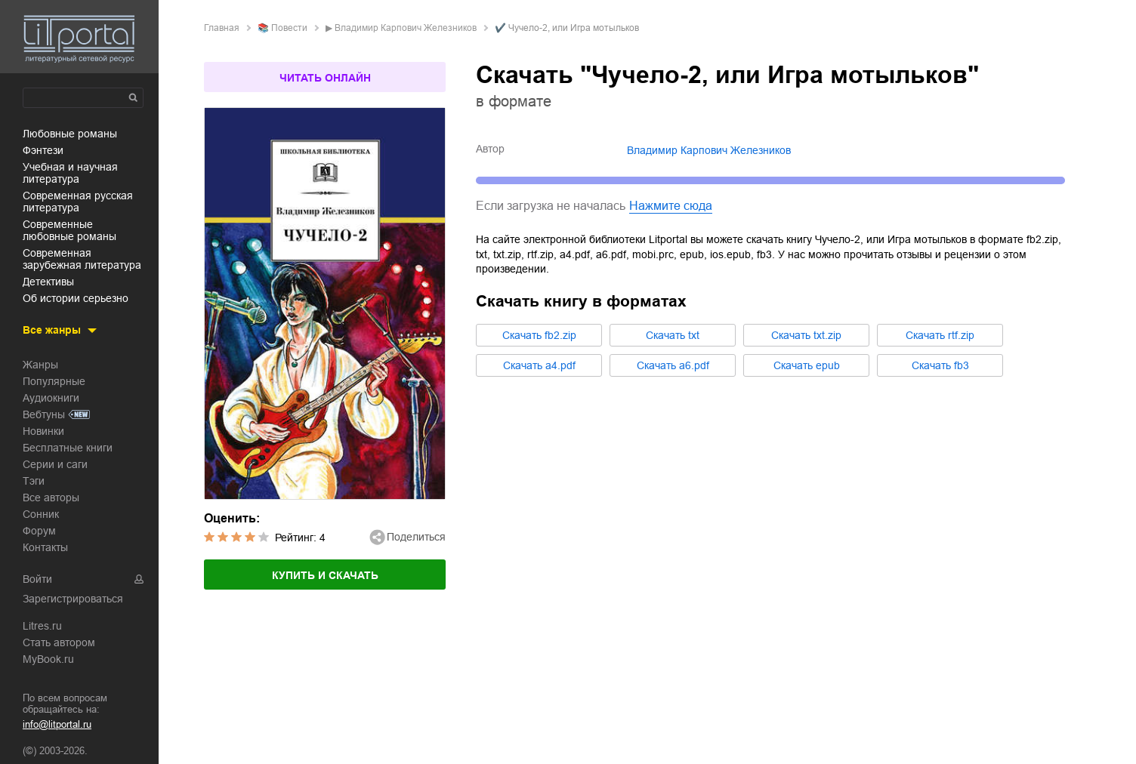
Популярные (54, 381)
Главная (221, 28)
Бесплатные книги (68, 448)
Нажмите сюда (670, 205)
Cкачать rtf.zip (940, 335)
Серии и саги (55, 464)
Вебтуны (44, 414)
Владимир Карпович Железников (406, 28)
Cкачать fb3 (940, 365)
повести (289, 28)
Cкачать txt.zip (806, 335)
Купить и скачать (325, 575)
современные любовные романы (69, 230)
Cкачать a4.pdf (539, 365)
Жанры (40, 365)
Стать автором (59, 642)
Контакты (45, 547)
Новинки (43, 431)
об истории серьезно (75, 298)
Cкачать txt (672, 335)
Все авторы (51, 497)
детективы (48, 282)
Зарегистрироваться (73, 599)
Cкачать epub (806, 365)
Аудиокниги (51, 398)
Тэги (34, 481)
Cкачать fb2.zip (539, 335)
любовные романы (70, 134)
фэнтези (43, 150)
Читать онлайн (325, 78)
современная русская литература (78, 201)
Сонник (41, 514)
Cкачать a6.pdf (673, 365)
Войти (37, 579)
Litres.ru (42, 626)
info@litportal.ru (57, 724)
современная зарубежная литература (82, 259)
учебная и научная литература (70, 173)
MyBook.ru (48, 659)
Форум (39, 531)
